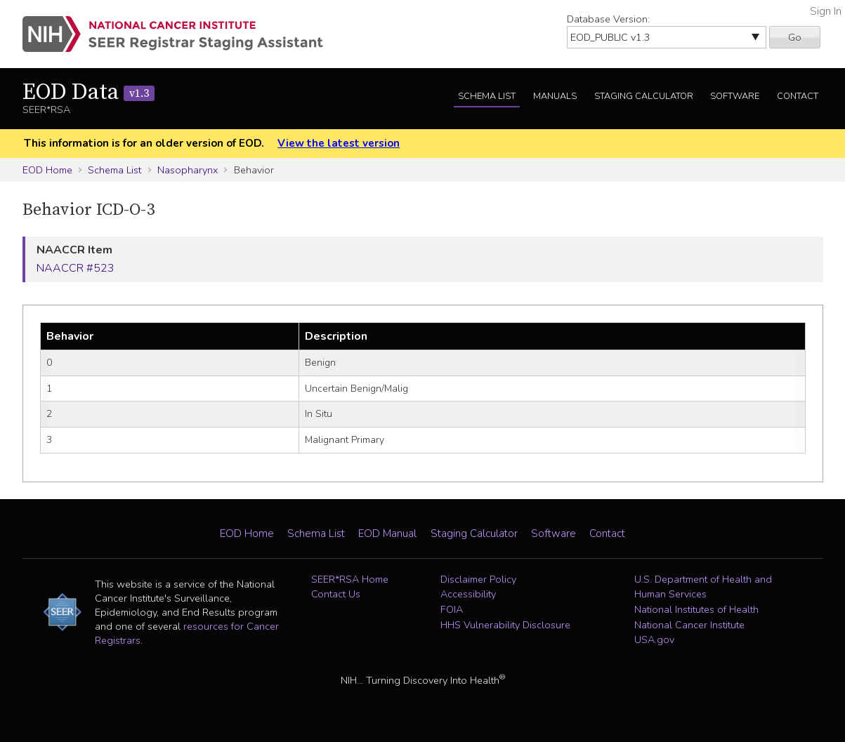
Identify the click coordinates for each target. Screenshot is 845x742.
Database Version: (608, 19)
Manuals (555, 96)
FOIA (451, 609)
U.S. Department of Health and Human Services (703, 587)
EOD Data (88, 93)
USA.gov (654, 639)
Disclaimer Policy (478, 579)
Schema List (487, 96)
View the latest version (338, 143)
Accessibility (468, 594)
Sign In (825, 11)
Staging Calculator (643, 96)
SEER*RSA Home (349, 579)
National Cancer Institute (689, 625)
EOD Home (47, 170)
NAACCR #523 (75, 268)
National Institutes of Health (696, 609)
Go (794, 37)
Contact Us (335, 594)
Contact (797, 96)
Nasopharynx (187, 170)
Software (734, 96)
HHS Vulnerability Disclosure (505, 625)
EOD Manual (387, 533)
